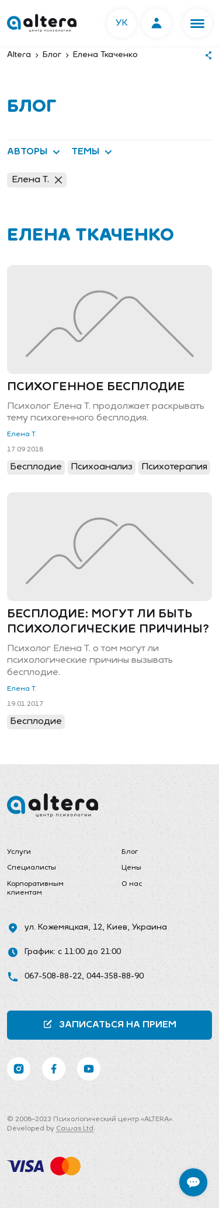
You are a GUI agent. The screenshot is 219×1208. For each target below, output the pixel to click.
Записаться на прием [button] (109, 1024)
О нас (131, 884)
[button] (197, 23)
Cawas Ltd (74, 1128)
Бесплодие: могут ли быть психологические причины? (108, 622)
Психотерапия (174, 467)
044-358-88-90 (115, 976)
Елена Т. (37, 180)
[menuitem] (52, 853)
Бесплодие (36, 467)
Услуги (19, 852)
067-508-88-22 (53, 976)
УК (122, 23)
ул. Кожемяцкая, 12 (63, 927)
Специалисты (31, 867)
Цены (131, 867)
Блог (129, 852)
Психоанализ (102, 467)
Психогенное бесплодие (96, 387)
